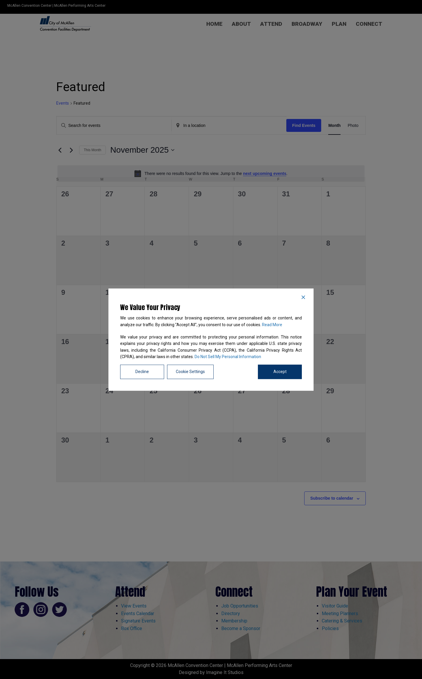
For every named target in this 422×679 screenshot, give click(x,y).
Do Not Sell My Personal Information (228, 357)
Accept (280, 371)
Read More (272, 324)
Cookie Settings (190, 371)
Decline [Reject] (142, 371)
